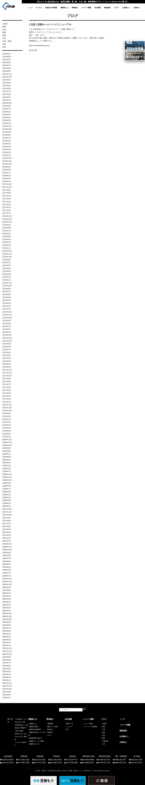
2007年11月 (7, 512)
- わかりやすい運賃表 (14, 741)
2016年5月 (6, 236)
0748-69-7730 (104, 758)
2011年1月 (6, 402)
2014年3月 (6, 303)
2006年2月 (6, 573)
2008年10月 (7, 480)
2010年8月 (6, 416)
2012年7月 (6, 350)
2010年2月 (6, 434)
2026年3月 (6, 54)
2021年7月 (6, 91)
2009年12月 (7, 439)
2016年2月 (6, 245)
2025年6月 (6, 57)
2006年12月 (7, 544)
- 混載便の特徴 (33, 726)
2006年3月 (6, 570)
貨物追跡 (107, 7)
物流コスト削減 (52, 726)
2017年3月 (6, 207)
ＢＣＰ (49, 735)
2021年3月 (6, 97)
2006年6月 (6, 561)
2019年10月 (7, 129)
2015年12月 (7, 251)
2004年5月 (6, 634)
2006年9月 (6, 553)
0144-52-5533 (7, 758)
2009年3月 (6, 466)
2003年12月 (7, 648)
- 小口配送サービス (13, 723)
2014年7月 (6, 291)
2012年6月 (6, 352)
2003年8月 (6, 660)
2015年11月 (7, 254)
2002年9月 (6, 692)
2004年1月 (6, 645)
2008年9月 (6, 483)
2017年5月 (6, 202)
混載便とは (64, 7)
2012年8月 (6, 347)
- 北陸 (103, 735)
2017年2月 (6, 210)
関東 (4, 27)
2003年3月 (6, 674)
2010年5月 (6, 425)
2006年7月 (6, 558)
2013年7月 (6, 326)
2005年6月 (6, 596)
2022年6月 (6, 83)
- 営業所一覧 (69, 723)
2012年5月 (6, 355)
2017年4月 (6, 205)
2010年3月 (6, 431)
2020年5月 (6, 115)
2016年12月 (7, 216)
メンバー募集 (88, 719)
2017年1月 (6, 213)
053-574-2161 (40, 758)
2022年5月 (6, 86)
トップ (30, 7)
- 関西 (103, 738)
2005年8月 (6, 590)
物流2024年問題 (51, 7)
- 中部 (103, 729)
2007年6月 (6, 527)
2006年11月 (7, 547)
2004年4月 (6, 637)
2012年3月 (6, 361)
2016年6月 (6, 234)
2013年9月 (6, 321)
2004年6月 (6, 631)
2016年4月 (6, 239)
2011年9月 (6, 379)
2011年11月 (7, 373)
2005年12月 (7, 579)
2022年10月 (7, 77)
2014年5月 (6, 297)
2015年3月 (6, 274)
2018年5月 (6, 176)
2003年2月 (6, 677)
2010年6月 (6, 422)
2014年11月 (7, 283)
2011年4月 (6, 393)
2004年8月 (6, 625)
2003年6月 (6, 666)
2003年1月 (6, 680)
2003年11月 (7, 651)
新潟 (4, 47)
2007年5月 (6, 529)
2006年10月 (7, 550)
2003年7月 (6, 663)
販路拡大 (50, 732)
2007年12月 (7, 509)
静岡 (4, 35)
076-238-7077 (72, 758)
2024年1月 (6, 65)
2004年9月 (6, 622)
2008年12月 (7, 474)
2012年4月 (6, 358)
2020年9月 (6, 106)
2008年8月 (6, 486)
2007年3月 (6, 535)
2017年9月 (6, 190)
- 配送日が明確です (13, 732)
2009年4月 (6, 463)
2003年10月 (7, 654)
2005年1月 (6, 611)
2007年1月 (6, 541)
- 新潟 (103, 732)
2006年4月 (6, 567)
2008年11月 (7, 477)
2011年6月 (6, 387)
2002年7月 (6, 698)
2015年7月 (6, 262)
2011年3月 (6, 396)
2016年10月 (7, 222)
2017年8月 (6, 193)
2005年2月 (6, 608)
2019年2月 (6, 152)
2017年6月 (6, 199)
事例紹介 (75, 7)
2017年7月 (6, 196)
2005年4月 (6, 602)
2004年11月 (7, 616)
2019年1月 (6, 155)
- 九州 (103, 744)
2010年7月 (6, 419)
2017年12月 (7, 184)
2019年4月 (6, 147)
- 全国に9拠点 (11, 735)
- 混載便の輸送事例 (34, 729)
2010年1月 (6, 437)
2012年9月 (6, 344)
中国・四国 (6, 41)
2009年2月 (6, 469)
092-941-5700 (136, 758)
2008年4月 (6, 498)
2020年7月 (6, 109)
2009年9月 (6, 448)
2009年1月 (6, 471)
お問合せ (136, 7)
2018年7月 (6, 173)
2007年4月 (6, 532)
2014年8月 (6, 289)
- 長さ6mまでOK (12, 726)
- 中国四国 (104, 741)
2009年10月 (7, 445)
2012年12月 (7, 335)
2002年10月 (7, 689)
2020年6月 (6, 112)
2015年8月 (6, 260)
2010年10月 (7, 410)
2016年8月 (6, 228)
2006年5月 (6, 564)
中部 (4, 30)
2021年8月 (6, 89)
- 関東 (103, 726)
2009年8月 (6, 451)
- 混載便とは (32, 723)
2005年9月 (6, 587)
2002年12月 (7, 683)
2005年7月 (6, 593)
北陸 (4, 44)
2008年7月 (6, 489)
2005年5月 (6, 599)
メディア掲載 (86, 7)
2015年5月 (6, 268)
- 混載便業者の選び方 (35, 738)
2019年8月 (6, 135)
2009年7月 (6, 454)
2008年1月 (6, 506)
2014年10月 (7, 286)
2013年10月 (7, 318)
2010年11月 (7, 408)
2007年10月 (7, 515)
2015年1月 (6, 280)
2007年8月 (6, 521)
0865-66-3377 (120, 758)
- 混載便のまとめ (33, 744)
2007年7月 (6, 524)
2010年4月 (6, 428)
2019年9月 (6, 132)
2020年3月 (6, 120)
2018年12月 (7, 158)
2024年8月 (6, 62)
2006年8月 (6, 555)
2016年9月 (6, 225)
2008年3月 (6, 500)
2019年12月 (7, 126)
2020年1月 (6, 123)
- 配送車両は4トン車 (14, 729)
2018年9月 (6, 167)
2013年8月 (6, 323)
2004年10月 (7, 619)
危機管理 (50, 723)
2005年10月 (7, 584)
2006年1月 (6, 576)
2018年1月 (6, 181)
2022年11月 (7, 74)
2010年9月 (6, 413)
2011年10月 (7, 376)
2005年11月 (7, 582)
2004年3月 (6, 640)
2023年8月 (6, 71)
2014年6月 (6, 294)
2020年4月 (6, 118)
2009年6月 (6, 457)
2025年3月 (6, 60)
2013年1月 (6, 332)
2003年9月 (6, 657)
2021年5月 (6, 94)
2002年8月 (6, 695)
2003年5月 (6, 669)
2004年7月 (6, 628)
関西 (4, 32)
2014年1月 (6, 309)
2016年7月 (6, 231)
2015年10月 (7, 257)
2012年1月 (6, 367)
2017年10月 (7, 187)
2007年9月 (6, 518)
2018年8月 (6, 170)
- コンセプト (69, 726)
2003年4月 (6, 671)
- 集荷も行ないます (13, 738)
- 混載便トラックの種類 (36, 741)
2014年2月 (6, 306)
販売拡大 (50, 729)
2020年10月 (7, 103)
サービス (39, 7)
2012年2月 (6, 364)
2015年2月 (6, 277)
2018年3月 (6, 178)
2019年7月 (6, 138)
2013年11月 (7, 315)
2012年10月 (7, 341)
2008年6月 (6, 492)
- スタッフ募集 (88, 723)
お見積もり (126, 7)
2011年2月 (6, 399)
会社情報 (97, 7)
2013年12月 (7, 312)
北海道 (5, 24)
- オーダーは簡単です (14, 744)
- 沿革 (67, 729)
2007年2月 (6, 538)
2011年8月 (6, 381)
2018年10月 (7, 164)
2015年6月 (6, 265)
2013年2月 (6, 329)
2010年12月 (7, 405)
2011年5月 (6, 390)
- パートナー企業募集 (90, 726)
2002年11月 (7, 686)
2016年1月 (6, 248)
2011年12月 (7, 370)
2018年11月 (7, 161)
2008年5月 (6, 495)
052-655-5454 (56, 758)
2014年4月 (6, 300)
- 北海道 (103, 723)
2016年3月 (6, 242)
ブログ (116, 7)
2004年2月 (6, 642)
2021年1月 (6, 100)
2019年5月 (6, 144)
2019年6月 (6, 141)
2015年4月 (6, 271)
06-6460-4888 (88, 758)
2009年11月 (7, 442)
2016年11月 (7, 219)
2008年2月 (6, 503)
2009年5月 (6, 460)
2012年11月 (7, 338)
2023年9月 (6, 68)
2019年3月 (6, 149)
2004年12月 (7, 613)
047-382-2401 (23, 758)
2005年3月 (6, 605)
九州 (4, 38)
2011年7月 (6, 384)
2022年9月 (6, 80)
